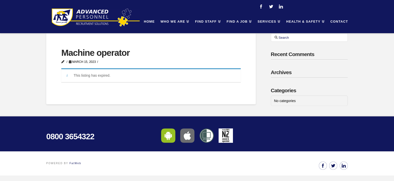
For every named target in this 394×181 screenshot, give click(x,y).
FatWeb (75, 163)
